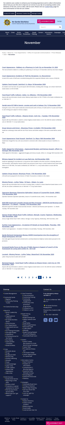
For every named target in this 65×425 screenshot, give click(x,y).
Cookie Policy (49, 7)
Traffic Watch (27, 328)
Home (4, 53)
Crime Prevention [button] (26, 33)
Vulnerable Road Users (30, 336)
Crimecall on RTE (28, 308)
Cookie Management (10, 293)
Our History (9, 340)
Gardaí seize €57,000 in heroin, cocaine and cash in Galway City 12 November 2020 (31, 105)
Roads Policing (25, 314)
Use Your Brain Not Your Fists (29, 390)
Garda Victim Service (12, 379)
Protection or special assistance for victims (12, 387)
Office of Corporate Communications (39, 53)
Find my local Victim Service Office (11, 391)
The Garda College (28, 352)
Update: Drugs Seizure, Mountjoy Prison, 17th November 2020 (24, 174)
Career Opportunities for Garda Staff (29, 355)
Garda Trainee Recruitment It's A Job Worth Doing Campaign (30, 343)
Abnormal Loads (28, 327)
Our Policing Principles (12, 331)
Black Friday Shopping (30, 388)
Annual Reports (28, 375)
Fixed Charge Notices (29, 325)
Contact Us (24, 399)
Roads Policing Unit (29, 317)
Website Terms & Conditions (40, 419)
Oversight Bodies (11, 332)
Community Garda (9, 297)
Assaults (8, 360)
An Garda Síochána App (11, 307)
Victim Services (8, 377)
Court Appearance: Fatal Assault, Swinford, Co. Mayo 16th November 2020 (28, 138)
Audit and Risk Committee (10, 342)
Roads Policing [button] (34, 33)
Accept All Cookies (9, 13)
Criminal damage (11, 364)
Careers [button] (40, 32)
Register (8, 299)
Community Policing (29, 297)
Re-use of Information (49, 419)
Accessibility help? (48, 21)
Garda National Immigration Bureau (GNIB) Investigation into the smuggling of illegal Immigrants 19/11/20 (30, 236)
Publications (9, 334)
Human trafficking (11, 358)
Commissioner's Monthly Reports (28, 368)
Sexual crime (9, 356)
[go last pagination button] (50, 277)
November (11, 54)
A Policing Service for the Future (12, 337)
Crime (6, 349)
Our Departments (20, 53)
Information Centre (27, 360)
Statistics (26, 316)
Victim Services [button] (18, 33)
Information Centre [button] (48, 33)
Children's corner (28, 310)
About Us (10, 53)
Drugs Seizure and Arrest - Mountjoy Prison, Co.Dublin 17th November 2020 (28, 128)
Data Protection (28, 362)
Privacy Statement (56, 419)
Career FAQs (27, 347)
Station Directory (28, 401)
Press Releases (56, 53)
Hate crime (9, 373)
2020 (5, 54)
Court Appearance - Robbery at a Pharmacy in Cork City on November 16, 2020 (30, 67)
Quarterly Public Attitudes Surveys (28, 372)
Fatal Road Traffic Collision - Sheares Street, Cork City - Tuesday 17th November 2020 (30, 116)
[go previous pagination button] (22, 277)
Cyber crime (9, 366)
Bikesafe (25, 330)
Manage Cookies (36, 13)
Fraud (7, 362)
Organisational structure (10, 317)
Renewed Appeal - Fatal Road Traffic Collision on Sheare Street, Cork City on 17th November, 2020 (31, 263)
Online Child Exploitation (9, 370)
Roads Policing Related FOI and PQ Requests (30, 333)
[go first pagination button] (18, 277)
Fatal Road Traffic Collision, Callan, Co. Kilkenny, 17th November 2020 (26, 95)
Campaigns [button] (57, 32)
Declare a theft (10, 384)
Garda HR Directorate (29, 376)
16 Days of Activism (29, 386)
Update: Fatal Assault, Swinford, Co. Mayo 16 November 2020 (24, 84)
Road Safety (26, 323)
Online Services (10, 323)
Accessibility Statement (32, 419)
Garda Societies (10, 345)
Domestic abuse (10, 351)
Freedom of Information (26, 365)
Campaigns (24, 382)
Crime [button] (13, 32)
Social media (27, 408)
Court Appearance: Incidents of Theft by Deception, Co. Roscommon (26, 76)
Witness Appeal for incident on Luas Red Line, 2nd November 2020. (26, 159)
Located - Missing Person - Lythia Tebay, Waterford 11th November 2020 (28, 254)
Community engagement (27, 300)
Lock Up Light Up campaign (28, 394)
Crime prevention (28, 295)
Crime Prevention (26, 293)
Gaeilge (59, 21)
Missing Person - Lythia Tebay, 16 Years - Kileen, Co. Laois (22, 182)
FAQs (17, 418)
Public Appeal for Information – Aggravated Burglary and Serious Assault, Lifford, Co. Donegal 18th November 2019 (32, 150)
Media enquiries (28, 406)
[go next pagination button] (46, 277)
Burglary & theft (11, 355)
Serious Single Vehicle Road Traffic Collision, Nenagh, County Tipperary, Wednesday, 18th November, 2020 (32, 215)
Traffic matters (10, 367)
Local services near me (30, 410)
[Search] (49, 27)
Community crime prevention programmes (28, 304)
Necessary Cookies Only (23, 13)
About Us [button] (7, 33)
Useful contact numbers (27, 403)
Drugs (8, 353)
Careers (23, 340)
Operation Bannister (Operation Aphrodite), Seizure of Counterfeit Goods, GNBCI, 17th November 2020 (31, 193)
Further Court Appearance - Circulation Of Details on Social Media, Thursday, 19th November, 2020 (31, 225)
